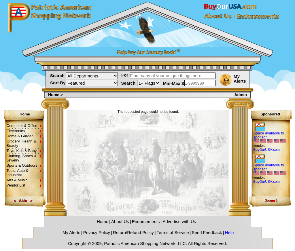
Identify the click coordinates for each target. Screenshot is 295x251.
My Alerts (240, 78)
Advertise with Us (179, 221)
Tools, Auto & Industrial (18, 172)
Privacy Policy (96, 232)
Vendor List (16, 185)
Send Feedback (207, 232)
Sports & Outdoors (22, 165)
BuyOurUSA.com (267, 150)
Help (229, 232)
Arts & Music (17, 180)
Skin (23, 201)
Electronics (16, 131)
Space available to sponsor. (269, 135)
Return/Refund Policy (133, 232)
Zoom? (271, 201)
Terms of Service (173, 232)
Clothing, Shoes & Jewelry (22, 158)
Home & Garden (20, 136)
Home (54, 94)
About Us (120, 221)
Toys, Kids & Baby (22, 151)
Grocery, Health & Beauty (21, 143)
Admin (240, 94)
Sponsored (270, 114)
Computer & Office (22, 125)
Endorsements (146, 221)
